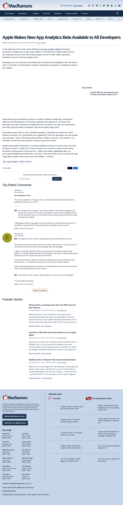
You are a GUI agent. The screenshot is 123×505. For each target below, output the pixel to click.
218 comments (47, 381)
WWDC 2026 (38, 19)
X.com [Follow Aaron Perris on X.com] (28, 477)
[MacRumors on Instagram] (93, 5)
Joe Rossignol (62, 310)
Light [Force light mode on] (43, 494)
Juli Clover (41, 43)
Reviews (58, 13)
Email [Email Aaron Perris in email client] (23, 477)
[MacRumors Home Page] (17, 5)
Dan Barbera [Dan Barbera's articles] (6, 465)
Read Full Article (34, 326)
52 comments (46, 326)
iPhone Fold (24, 19)
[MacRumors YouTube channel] (108, 5)
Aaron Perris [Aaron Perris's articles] (26, 473)
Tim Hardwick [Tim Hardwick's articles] (26, 449)
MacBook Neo (63, 19)
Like (25, 228)
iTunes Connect (25, 162)
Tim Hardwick (62, 365)
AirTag (88, 19)
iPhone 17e (77, 19)
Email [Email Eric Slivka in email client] (23, 436)
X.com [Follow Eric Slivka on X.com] (28, 436)
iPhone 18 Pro (10, 19)
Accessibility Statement (9, 491)
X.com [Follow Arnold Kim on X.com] (9, 436)
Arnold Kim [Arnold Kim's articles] (5, 433)
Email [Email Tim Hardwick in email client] (23, 453)
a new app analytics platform (50, 49)
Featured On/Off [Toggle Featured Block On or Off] (8, 494)
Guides (36, 13)
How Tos (46, 13)
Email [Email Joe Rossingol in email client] (23, 445)
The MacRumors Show (102, 397)
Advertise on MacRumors (15, 422)
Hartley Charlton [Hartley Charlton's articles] (7, 457)
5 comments (6, 168)
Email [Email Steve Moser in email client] (4, 477)
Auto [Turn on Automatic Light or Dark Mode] (39, 494)
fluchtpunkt (18, 234)
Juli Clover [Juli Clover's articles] (5, 441)
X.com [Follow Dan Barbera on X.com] (9, 469)
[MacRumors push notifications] (112, 5)
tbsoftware (18, 190)
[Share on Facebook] (75, 168)
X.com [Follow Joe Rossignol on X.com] (28, 445)
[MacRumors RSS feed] (115, 5)
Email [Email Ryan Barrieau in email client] (23, 469)
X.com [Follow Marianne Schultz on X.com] (28, 461)
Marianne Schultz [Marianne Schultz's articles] (27, 457)
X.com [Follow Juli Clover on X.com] (9, 445)
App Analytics (12, 162)
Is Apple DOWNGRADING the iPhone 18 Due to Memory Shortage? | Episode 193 (108, 433)
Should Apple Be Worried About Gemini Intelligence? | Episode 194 (109, 420)
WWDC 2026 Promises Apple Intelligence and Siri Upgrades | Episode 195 (109, 407)
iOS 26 (110, 19)
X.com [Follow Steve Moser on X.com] (9, 477)
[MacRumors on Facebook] (97, 5)
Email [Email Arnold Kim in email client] (4, 436)
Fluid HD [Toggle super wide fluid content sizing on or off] (33, 494)
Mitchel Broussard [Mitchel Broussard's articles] (8, 449)
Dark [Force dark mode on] (47, 494)
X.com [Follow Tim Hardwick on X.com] (28, 453)
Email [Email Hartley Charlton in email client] (4, 461)
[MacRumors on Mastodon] (104, 5)
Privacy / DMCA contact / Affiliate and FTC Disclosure (18, 487)
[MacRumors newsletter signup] (119, 5)
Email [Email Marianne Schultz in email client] (23, 461)
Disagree (30, 228)
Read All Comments (40, 290)
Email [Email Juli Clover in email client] (4, 445)
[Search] (118, 13)
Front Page (9, 13)
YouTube (56, 397)
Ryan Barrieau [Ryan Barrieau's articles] (26, 465)
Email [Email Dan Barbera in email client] (4, 469)
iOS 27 (50, 19)
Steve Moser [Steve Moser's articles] (6, 473)
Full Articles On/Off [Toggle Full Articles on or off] (20, 494)
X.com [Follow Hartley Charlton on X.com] (9, 461)
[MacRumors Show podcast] (89, 5)
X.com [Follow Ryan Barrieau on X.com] (28, 469)
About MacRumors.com (14, 415)
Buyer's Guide (71, 13)
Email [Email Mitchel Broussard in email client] (4, 453)
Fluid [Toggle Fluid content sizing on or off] (28, 494)
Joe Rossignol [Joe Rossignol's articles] (26, 441)
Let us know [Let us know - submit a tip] (77, 6)
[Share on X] (70, 168)
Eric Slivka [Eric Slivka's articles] (25, 433)
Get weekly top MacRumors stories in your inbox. (40, 175)
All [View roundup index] (119, 19)
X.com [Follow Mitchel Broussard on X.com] (9, 453)
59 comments (46, 353)
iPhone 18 (99, 19)
